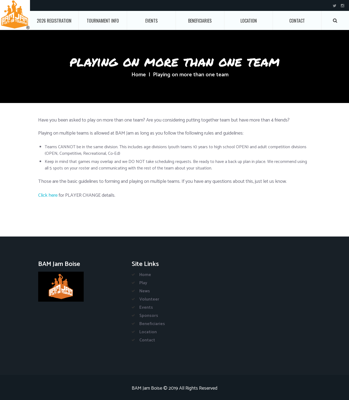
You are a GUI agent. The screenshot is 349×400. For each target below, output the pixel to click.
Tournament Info (103, 20)
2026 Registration (54, 20)
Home (138, 75)
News (144, 291)
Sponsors (148, 315)
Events (151, 20)
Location (248, 20)
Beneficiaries (200, 20)
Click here (48, 195)
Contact (297, 20)
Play (143, 283)
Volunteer (149, 299)
